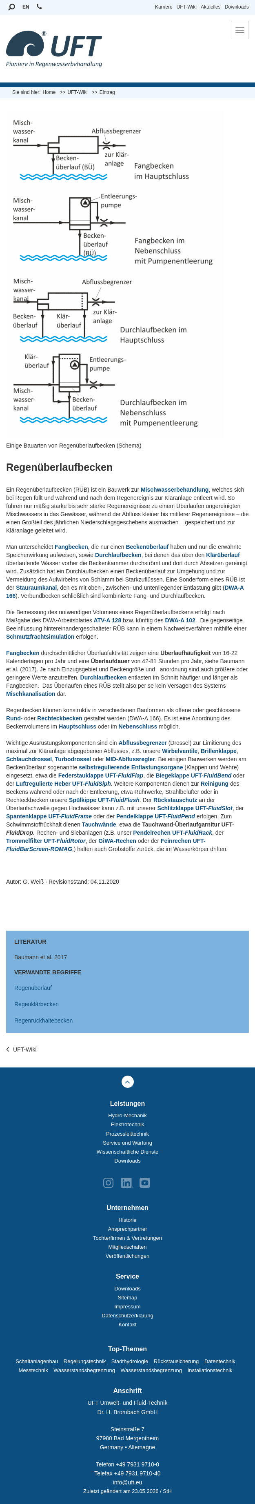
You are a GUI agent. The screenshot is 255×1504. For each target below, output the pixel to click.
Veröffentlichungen (127, 1256)
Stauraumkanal (36, 587)
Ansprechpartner (127, 1229)
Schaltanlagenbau (37, 1361)
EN (25, 7)
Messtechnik (33, 1370)
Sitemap (127, 1298)
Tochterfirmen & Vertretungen (127, 1238)
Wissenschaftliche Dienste (128, 1152)
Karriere (164, 7)
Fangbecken (71, 547)
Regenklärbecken (36, 1004)
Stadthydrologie (129, 1361)
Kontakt (127, 1324)
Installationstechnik (210, 1370)
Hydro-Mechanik (127, 1115)
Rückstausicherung (176, 1361)
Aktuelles (211, 7)
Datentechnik (219, 1361)
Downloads (237, 7)
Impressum (127, 1306)
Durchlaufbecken (103, 677)
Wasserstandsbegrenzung (84, 1370)
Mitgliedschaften (128, 1247)
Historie (127, 1220)
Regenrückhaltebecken (43, 1020)
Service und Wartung (127, 1143)
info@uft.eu (127, 1482)
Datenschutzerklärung (127, 1315)
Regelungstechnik (85, 1361)
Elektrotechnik (127, 1124)
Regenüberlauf (33, 988)
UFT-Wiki (187, 7)
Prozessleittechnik (127, 1134)
